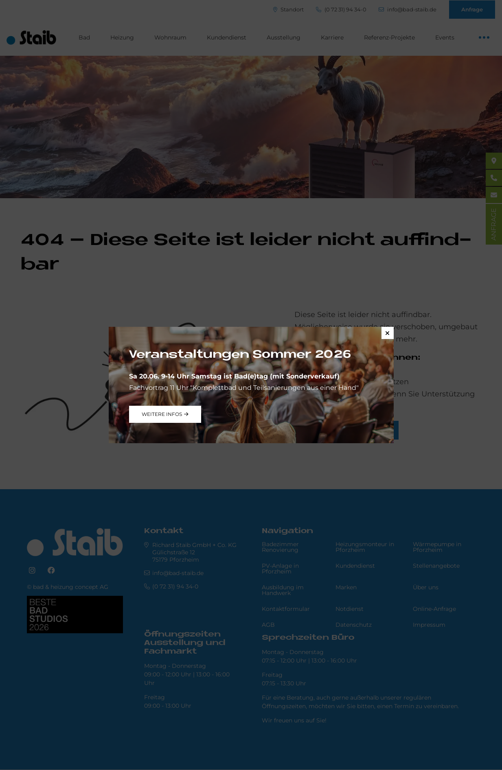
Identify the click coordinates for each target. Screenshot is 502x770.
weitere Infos (162, 414)
